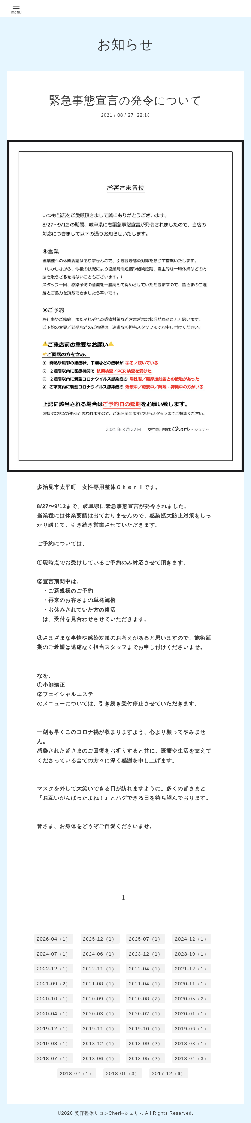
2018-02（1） (77, 1073)
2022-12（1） (54, 969)
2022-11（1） (100, 969)
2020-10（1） (54, 999)
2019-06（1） (192, 1028)
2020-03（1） (100, 1013)
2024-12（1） (192, 939)
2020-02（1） (146, 1013)
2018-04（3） (192, 1058)
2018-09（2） (146, 1043)
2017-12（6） (169, 1073)
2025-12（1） (100, 939)
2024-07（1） (54, 954)
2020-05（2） (192, 999)
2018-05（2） (146, 1058)
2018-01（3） (123, 1073)
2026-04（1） (54, 939)
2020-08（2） (146, 999)
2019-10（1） (146, 1028)
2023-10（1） (192, 954)
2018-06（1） (100, 1058)
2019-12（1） (54, 1028)
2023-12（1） (146, 954)
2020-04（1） (54, 1013)
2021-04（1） (146, 984)
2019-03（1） (54, 1043)
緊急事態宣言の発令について (125, 100)
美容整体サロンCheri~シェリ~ (108, 1113)
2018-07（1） (54, 1058)
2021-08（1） (100, 984)
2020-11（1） (192, 984)
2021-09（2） (54, 984)
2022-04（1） (146, 969)
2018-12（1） (100, 1043)
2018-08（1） (192, 1043)
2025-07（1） (146, 939)
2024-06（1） (100, 954)
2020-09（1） (100, 999)
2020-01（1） (192, 1013)
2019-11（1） (100, 1028)
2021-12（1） (192, 969)
